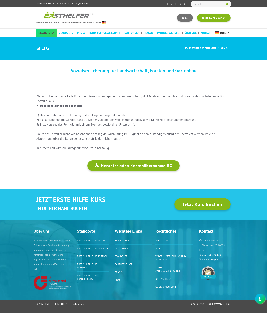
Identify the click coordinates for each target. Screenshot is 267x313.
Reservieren (122, 240)
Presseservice (218, 303)
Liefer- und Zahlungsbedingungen (168, 269)
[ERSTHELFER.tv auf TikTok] (185, 3)
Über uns (201, 303)
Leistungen (121, 248)
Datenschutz (163, 278)
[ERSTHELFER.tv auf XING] (176, 3)
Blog (228, 303)
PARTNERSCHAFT (123, 264)
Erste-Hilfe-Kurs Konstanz (87, 266)
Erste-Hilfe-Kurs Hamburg (92, 248)
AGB (157, 248)
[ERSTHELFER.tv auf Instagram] (180, 3)
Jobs (209, 303)
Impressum (161, 240)
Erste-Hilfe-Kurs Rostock (92, 256)
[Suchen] (227, 4)
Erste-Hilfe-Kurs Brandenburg (87, 277)
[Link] (52, 283)
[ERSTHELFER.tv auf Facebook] (167, 3)
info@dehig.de (81, 3)
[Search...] (211, 4)
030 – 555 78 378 (211, 254)
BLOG (118, 280)
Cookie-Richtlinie (165, 286)
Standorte (121, 256)
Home (192, 303)
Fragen (119, 272)
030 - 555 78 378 (65, 3)
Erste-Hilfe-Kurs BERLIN (91, 240)
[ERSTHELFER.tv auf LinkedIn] (171, 3)
